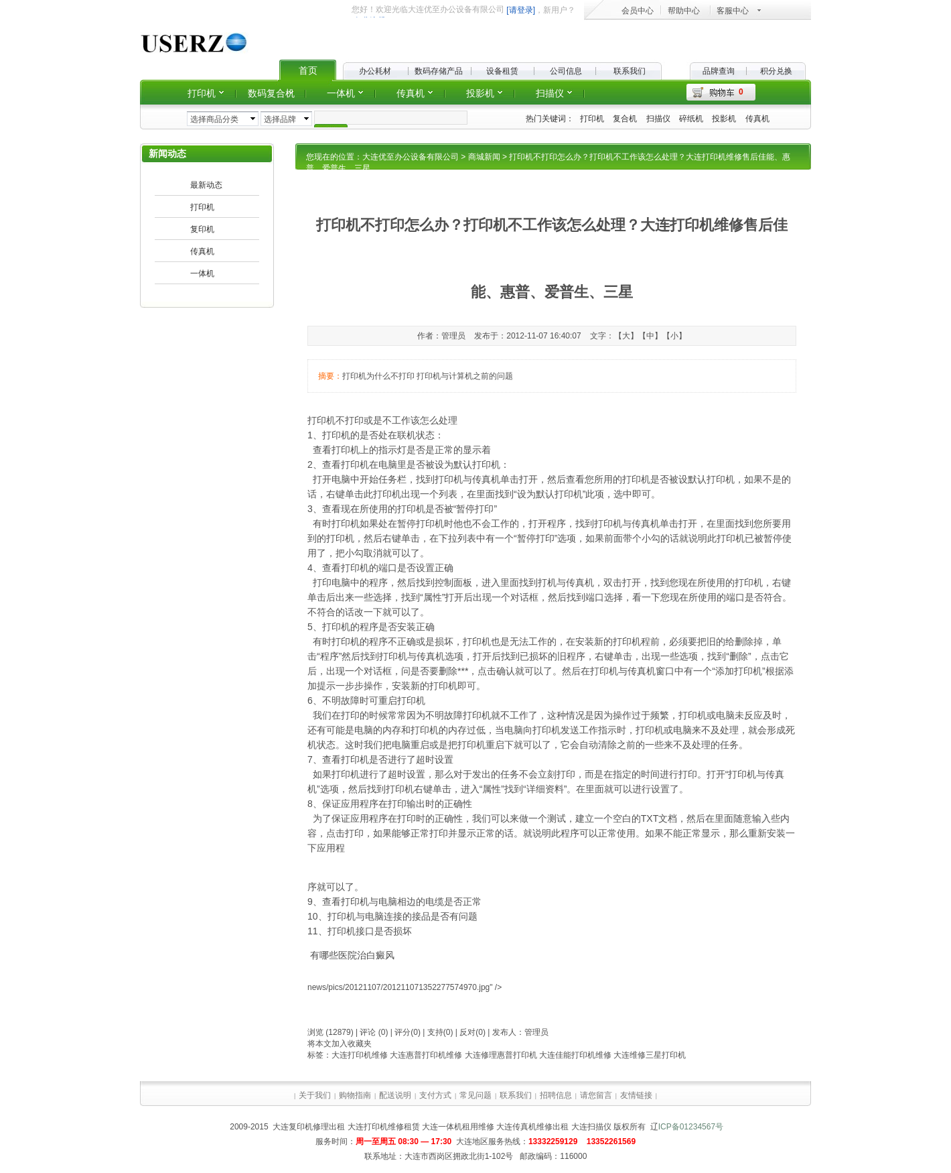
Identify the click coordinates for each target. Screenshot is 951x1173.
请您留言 (596, 1095)
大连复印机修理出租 (309, 1126)
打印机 (592, 118)
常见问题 (475, 1095)
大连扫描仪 (591, 1126)
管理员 (536, 1032)
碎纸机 (691, 118)
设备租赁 (502, 71)
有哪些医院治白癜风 (352, 955)
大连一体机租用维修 (458, 1126)
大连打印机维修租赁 (384, 1126)
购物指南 (355, 1095)
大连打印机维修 (360, 1055)
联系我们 (629, 71)
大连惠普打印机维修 (426, 1055)
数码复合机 (271, 93)
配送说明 (395, 1095)
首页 (308, 70)
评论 (368, 1032)
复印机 (202, 229)
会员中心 (637, 10)
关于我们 (315, 1095)
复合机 (625, 118)
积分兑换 (776, 71)
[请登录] (520, 10)
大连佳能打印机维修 (575, 1055)
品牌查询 (719, 71)
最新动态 (206, 185)
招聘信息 (556, 1095)
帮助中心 (684, 10)
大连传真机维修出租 (532, 1126)
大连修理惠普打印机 (501, 1055)
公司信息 (566, 71)
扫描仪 (658, 118)
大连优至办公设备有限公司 (410, 157)
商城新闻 (484, 157)
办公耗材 (375, 71)
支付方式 (435, 1095)
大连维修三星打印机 (649, 1055)
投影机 (724, 118)
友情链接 (636, 1095)
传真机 (757, 118)
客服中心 (733, 10)
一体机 (341, 93)
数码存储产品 (439, 71)
